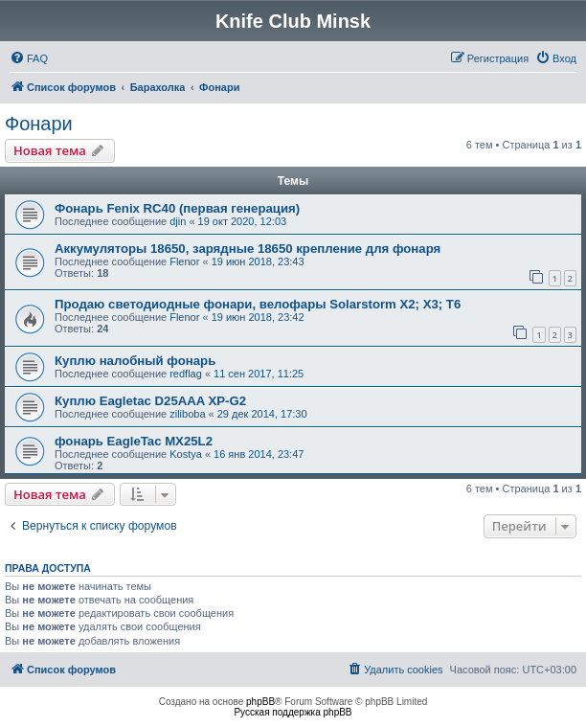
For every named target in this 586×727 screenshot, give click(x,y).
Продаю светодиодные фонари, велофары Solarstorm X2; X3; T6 (258, 304)
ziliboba (187, 414)
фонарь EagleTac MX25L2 (134, 441)
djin (177, 221)
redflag (185, 373)
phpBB (260, 701)
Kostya (185, 454)
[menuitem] (29, 58)
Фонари (39, 123)
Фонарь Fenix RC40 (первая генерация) (177, 208)
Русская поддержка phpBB (292, 712)
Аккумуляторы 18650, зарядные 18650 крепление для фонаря (247, 248)
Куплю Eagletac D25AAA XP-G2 (150, 401)
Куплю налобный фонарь (135, 360)
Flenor (184, 261)
